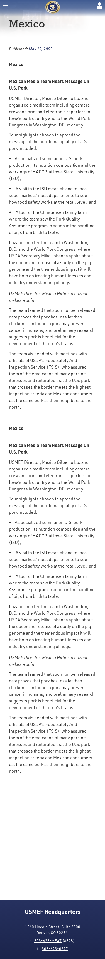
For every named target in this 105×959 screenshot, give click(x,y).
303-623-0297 (55, 948)
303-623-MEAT (48, 940)
